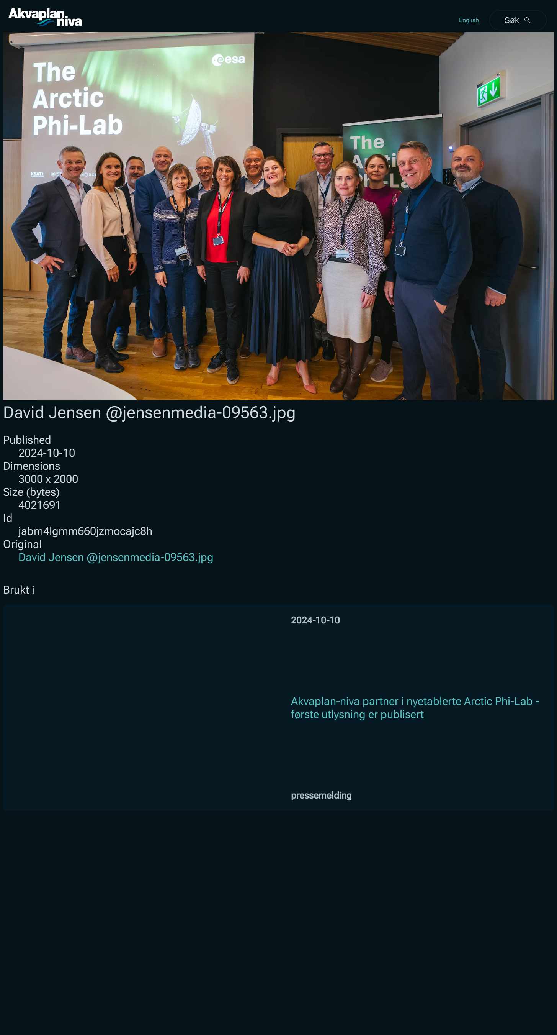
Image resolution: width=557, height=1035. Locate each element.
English (469, 20)
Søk (517, 20)
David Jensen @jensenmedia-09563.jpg (116, 557)
